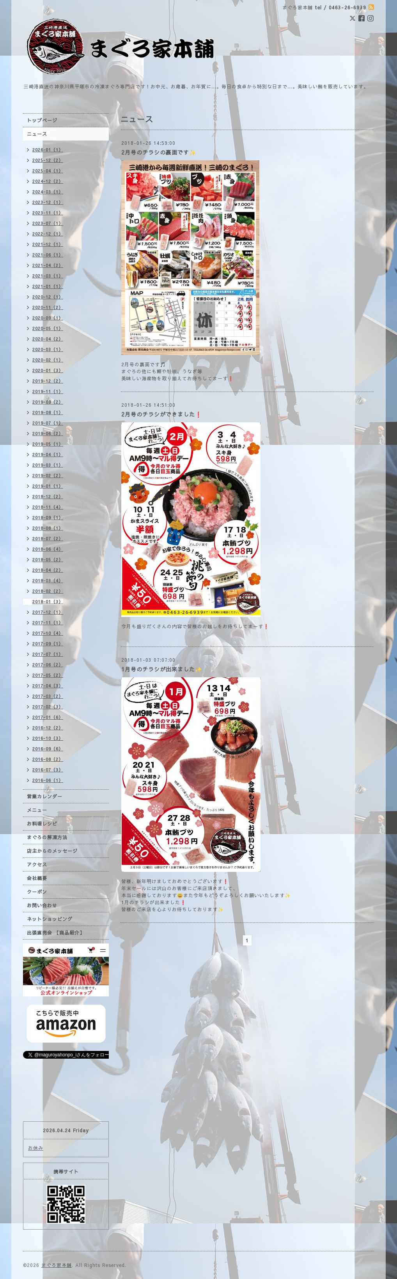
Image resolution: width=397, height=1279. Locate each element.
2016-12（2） (47, 728)
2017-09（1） (47, 644)
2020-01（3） (47, 370)
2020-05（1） (47, 328)
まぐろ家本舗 (56, 1265)
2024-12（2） (47, 181)
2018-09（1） (47, 517)
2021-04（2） (47, 265)
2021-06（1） (47, 255)
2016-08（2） (47, 759)
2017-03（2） (47, 696)
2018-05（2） (47, 559)
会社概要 (37, 878)
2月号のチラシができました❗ (161, 414)
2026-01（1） (47, 150)
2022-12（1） (47, 234)
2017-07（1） (47, 654)
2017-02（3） (47, 707)
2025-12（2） (47, 160)
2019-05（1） (47, 444)
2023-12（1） (47, 202)
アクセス (37, 864)
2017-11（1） (47, 622)
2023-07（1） (47, 223)
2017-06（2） (47, 665)
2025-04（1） (47, 171)
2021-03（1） (47, 276)
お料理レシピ (42, 823)
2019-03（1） (47, 465)
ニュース (37, 134)
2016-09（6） (47, 749)
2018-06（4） (47, 549)
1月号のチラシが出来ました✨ (161, 669)
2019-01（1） (47, 486)
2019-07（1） (47, 423)
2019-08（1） (47, 412)
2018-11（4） (47, 507)
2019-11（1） (47, 391)
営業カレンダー (44, 796)
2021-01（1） (47, 286)
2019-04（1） (47, 454)
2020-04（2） (47, 339)
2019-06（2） (47, 433)
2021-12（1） (47, 244)
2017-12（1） (47, 612)
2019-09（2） (47, 402)
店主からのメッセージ (52, 851)
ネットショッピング (50, 919)
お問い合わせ (42, 905)
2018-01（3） (47, 601)
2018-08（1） (47, 528)
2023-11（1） (47, 213)
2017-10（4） (47, 633)
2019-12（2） (47, 381)
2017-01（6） (47, 717)
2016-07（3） (47, 770)
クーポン (37, 892)
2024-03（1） (47, 192)
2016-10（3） (47, 738)
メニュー (37, 810)
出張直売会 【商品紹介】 (56, 932)
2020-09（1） (47, 318)
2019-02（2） (47, 475)
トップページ (42, 120)
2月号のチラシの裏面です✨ (158, 152)
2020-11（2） (47, 307)
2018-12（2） (47, 496)
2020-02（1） (47, 360)
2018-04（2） (47, 570)
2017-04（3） (47, 686)
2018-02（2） (47, 591)
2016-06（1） (47, 780)
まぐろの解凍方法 (47, 837)
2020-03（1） (47, 349)
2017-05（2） (47, 675)
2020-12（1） (47, 297)
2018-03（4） (47, 580)
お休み (35, 1148)
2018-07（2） (47, 538)
